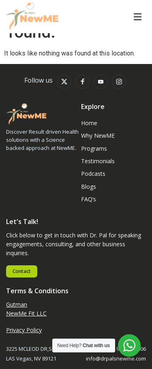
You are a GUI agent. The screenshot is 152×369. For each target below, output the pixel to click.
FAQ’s (88, 199)
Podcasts (93, 173)
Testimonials (98, 161)
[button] (138, 17)
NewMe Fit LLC (26, 313)
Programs (94, 148)
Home (89, 123)
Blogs (88, 186)
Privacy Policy (24, 330)
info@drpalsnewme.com (116, 358)
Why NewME (98, 135)
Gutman (16, 304)
